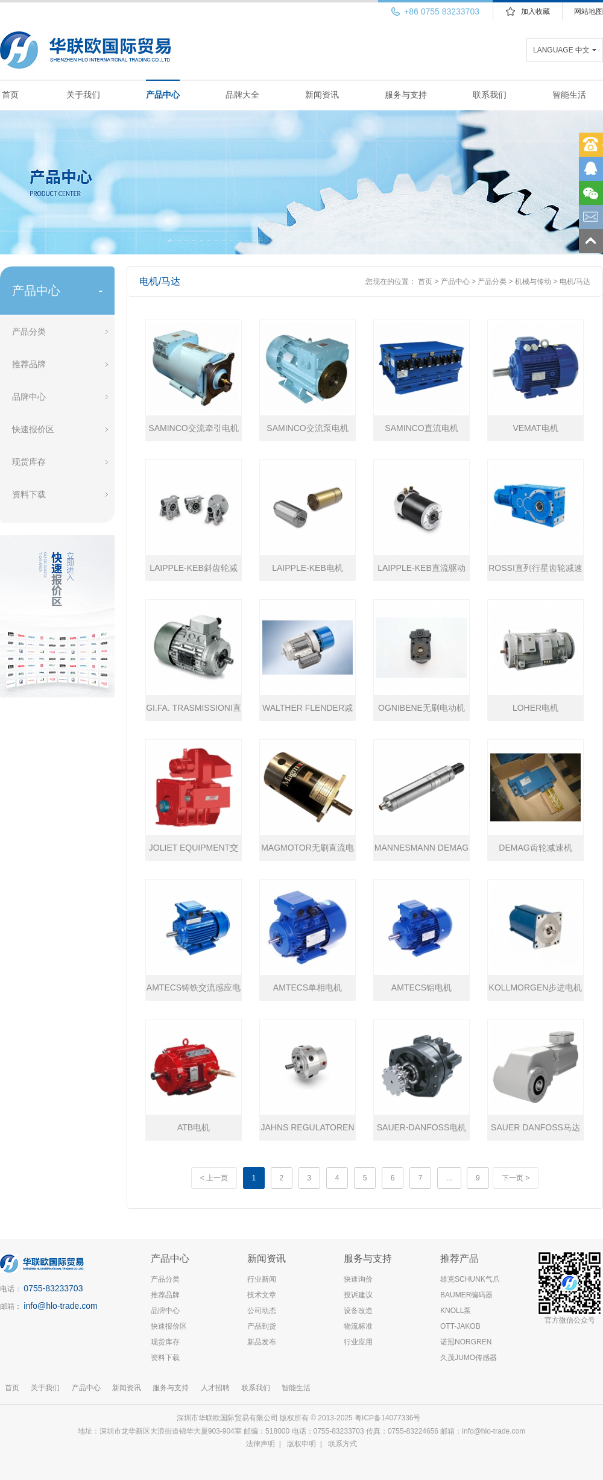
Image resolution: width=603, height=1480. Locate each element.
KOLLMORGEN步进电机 (535, 987)
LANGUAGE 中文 (561, 50)
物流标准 (358, 1326)
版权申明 (301, 1444)
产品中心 (163, 94)
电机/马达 (575, 281)
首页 (10, 94)
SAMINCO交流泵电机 (307, 428)
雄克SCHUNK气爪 (470, 1279)
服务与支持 (406, 94)
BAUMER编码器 (466, 1295)
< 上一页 (214, 1178)
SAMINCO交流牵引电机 (193, 428)
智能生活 (569, 94)
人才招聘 (215, 1388)
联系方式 (342, 1444)
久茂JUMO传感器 (468, 1357)
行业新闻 (261, 1279)
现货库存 (29, 462)
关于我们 (83, 94)
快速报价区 (33, 429)
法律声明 (260, 1444)
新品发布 (261, 1342)
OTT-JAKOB (460, 1326)
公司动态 (261, 1310)
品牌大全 (242, 94)
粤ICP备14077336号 (389, 1418)
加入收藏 (535, 11)
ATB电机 (193, 1127)
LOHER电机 (535, 708)
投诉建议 (358, 1295)
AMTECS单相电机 (307, 987)
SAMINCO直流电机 (421, 428)
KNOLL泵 (455, 1310)
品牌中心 (29, 396)
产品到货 (261, 1326)
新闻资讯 (322, 94)
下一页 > (515, 1178)
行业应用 (358, 1342)
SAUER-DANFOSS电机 (422, 1127)
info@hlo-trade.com (60, 1306)
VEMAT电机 (535, 428)
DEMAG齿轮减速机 (535, 847)
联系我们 (490, 94)
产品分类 (29, 331)
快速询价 (358, 1279)
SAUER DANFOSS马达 (535, 1127)
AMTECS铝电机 (421, 987)
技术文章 (261, 1295)
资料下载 (29, 494)
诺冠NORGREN (465, 1342)
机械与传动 (533, 281)
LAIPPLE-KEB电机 (307, 568)
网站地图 (588, 11)
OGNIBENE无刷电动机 (421, 708)
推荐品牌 (29, 364)
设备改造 (358, 1310)
